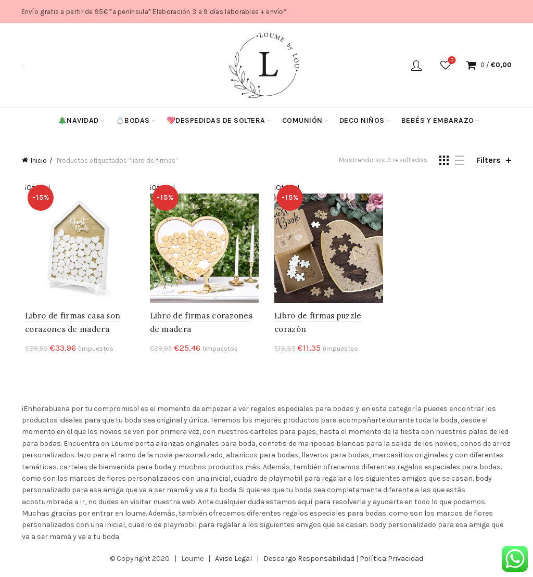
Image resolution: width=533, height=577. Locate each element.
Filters (488, 160)
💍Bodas (133, 120)
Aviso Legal (233, 560)
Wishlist (451, 60)
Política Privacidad (391, 560)
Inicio (39, 160)
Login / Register (416, 65)
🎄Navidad (78, 120)
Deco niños (362, 120)
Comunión (302, 120)
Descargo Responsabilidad (308, 560)
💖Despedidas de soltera (216, 120)
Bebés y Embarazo (437, 120)
